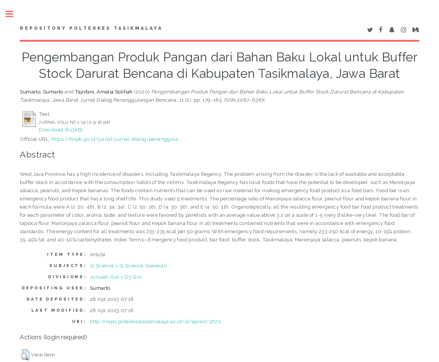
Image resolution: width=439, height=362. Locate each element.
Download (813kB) (60, 130)
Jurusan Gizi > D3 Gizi (116, 277)
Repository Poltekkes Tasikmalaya (91, 28)
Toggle (13, 14)
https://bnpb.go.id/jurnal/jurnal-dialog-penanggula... (116, 139)
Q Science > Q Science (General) (128, 266)
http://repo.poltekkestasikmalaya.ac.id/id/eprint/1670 (155, 321)
